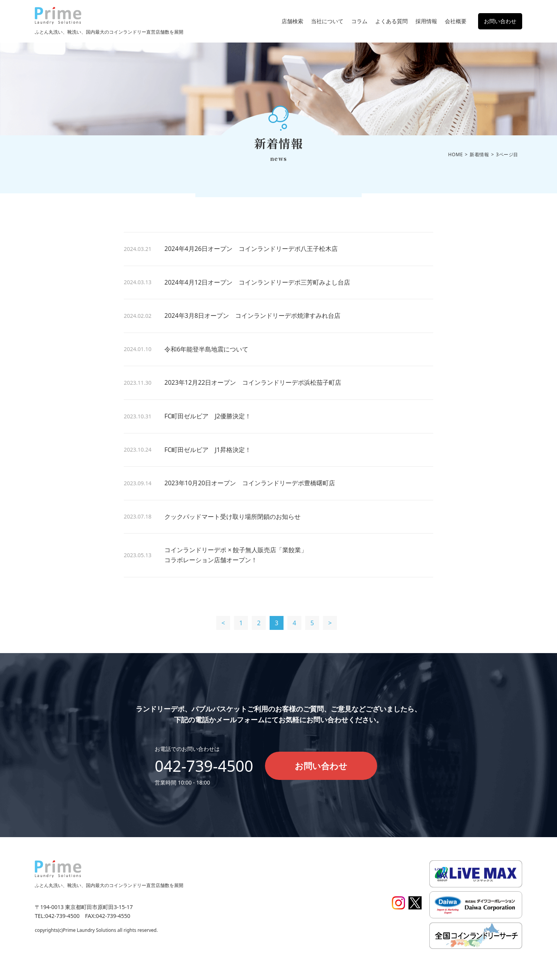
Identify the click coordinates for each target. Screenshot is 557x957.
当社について (327, 21)
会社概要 (455, 21)
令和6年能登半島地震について (206, 349)
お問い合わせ (500, 21)
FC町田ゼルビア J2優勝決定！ (207, 416)
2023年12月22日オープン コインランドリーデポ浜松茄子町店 (252, 382)
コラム (359, 21)
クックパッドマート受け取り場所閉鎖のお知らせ (232, 516)
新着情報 (479, 154)
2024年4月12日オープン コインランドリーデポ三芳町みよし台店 (257, 282)
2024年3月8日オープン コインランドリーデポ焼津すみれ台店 (252, 315)
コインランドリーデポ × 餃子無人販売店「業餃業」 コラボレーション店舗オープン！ (272, 555)
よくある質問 (391, 21)
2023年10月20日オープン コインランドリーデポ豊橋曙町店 (249, 483)
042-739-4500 (204, 765)
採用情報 (426, 21)
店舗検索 (292, 21)
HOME (455, 154)
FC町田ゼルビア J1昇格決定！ (207, 449)
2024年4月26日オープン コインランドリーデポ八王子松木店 (251, 248)
